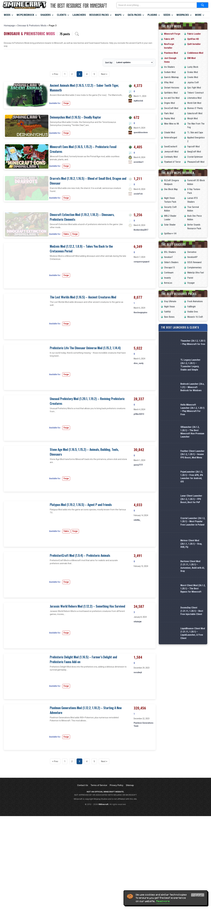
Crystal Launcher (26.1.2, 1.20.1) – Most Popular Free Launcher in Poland (192, 521)
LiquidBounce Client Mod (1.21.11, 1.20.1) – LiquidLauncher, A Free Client (192, 633)
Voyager (191, 282)
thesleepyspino (140, 391)
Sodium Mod (170, 72)
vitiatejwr (138, 700)
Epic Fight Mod (194, 87)
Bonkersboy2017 (141, 289)
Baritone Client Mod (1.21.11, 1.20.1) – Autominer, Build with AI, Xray (192, 566)
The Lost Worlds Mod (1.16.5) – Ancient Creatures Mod (83, 375)
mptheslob (138, 101)
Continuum (168, 272)
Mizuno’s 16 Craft (195, 316)
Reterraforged (170, 137)
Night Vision (169, 306)
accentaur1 (139, 183)
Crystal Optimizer (195, 156)
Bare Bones (169, 316)
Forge (66, 103)
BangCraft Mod (194, 151)
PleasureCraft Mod (195, 161)
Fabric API (169, 39)
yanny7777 (138, 543)
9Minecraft (103, 883)
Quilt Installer (194, 44)
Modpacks (183, 14)
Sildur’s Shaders (171, 262)
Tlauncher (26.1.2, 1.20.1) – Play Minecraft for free (192, 342)
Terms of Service (99, 863)
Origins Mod (169, 103)
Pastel (190, 277)
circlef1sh (138, 234)
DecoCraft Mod (171, 108)
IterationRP (192, 257)
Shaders (45, 14)
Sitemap (130, 863)
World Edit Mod (194, 103)
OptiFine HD (193, 39)
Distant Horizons (171, 87)
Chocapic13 (169, 267)
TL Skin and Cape (195, 132)
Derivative (191, 252)
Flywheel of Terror (172, 161)
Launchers (79, 14)
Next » (104, 74)
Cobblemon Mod (195, 53)
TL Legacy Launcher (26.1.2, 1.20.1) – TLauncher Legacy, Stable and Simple (190, 364)
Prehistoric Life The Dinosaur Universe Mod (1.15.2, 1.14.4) (85, 426)
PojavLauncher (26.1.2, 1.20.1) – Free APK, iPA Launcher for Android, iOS (191, 476)
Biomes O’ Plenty (195, 108)
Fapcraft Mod (193, 146)
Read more (163, 901)
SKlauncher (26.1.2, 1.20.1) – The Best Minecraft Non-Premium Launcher (192, 432)
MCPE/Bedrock (25, 14)
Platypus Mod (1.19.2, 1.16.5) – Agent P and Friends (81, 583)
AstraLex (168, 282)
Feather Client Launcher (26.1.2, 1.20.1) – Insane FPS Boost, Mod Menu (192, 454)
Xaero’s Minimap (171, 77)
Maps (118, 14)
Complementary (194, 267)
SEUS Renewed (194, 262)
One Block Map (171, 189)
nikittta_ (137, 598)
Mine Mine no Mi (171, 123)
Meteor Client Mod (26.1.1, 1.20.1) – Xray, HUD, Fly (191, 543)
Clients (61, 14)
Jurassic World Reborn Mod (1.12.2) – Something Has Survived (87, 684)
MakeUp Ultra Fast (195, 272)
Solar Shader (170, 224)
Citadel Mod (169, 132)
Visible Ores (192, 311)
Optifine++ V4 (170, 233)
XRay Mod (168, 82)
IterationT (168, 257)
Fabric (66, 303)
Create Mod (192, 77)
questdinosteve (141, 132)
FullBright (191, 306)
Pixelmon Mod (171, 53)
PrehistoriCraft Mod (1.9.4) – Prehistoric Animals (80, 633)
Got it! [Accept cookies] (197, 895)
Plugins (152, 14)
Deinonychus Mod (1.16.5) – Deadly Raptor (75, 117)
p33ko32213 (139, 492)
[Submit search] (202, 5)
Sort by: (109, 62)
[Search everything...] (157, 5)
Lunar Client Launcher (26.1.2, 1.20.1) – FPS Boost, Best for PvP (191, 499)
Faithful (167, 311)
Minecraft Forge (172, 33)
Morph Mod (192, 118)
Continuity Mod (171, 156)
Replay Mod (169, 118)
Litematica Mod (194, 98)
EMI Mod (191, 58)
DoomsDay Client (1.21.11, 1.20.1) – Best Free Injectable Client (191, 611)
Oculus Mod (192, 72)
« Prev (55, 74)
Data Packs (134, 14)
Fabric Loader (194, 33)
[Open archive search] (77, 34)
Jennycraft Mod (171, 151)
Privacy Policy (116, 863)
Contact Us (82, 863)
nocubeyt (138, 751)
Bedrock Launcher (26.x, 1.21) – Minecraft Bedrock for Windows (192, 387)
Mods (7, 14)
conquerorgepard (141, 340)
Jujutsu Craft (193, 82)
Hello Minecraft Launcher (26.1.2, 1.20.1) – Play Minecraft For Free (192, 409)
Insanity (167, 277)
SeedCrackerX (170, 146)
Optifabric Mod (171, 92)
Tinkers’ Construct (195, 92)
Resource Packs (99, 14)
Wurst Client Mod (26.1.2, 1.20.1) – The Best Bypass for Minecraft (192, 588)
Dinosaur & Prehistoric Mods (31, 25)
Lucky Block (192, 67)
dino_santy (138, 441)
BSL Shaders (170, 252)
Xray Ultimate (170, 301)
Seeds (166, 14)
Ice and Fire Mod (171, 98)
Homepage (9, 25)
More (198, 14)
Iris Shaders (169, 67)
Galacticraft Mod (194, 113)
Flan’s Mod (168, 113)
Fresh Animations (195, 301)
